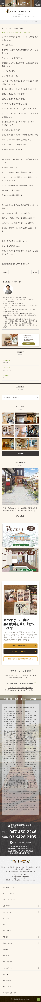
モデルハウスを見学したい (20, 651)
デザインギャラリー (9, 900)
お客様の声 (6, 906)
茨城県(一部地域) (24, 869)
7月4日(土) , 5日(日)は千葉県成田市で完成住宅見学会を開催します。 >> (20, 676)
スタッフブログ (7, 962)
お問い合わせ (7, 980)
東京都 (18, 867)
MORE (20, 453)
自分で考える (7, 370)
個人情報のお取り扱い (10, 993)
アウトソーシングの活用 (30, 21)
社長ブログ (6, 955)
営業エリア (4, 867)
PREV (5, 272)
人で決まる (6, 363)
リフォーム (6, 918)
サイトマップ (7, 987)
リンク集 (5, 974)
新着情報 (5, 937)
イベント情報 (7, 931)
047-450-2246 (22, 874)
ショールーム (7, 912)
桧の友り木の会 (7, 943)
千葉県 (12, 867)
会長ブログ (18, 32)
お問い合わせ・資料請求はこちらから (20, 659)
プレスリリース (7, 968)
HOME (6, 21)
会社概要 (5, 949)
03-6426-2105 (24, 876)
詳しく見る (20, 516)
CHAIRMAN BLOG (15, 21)
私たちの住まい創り (9, 887)
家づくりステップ (8, 893)
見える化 (5, 378)
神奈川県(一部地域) (28, 867)
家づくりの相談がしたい (20, 646)
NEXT (35, 272)
